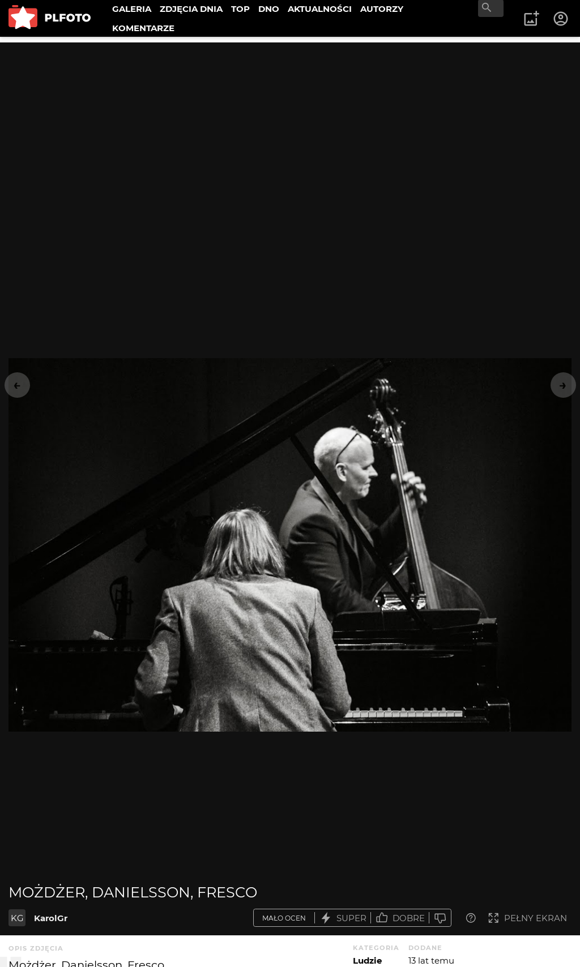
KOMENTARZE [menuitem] (143, 28)
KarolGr (50, 918)
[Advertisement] (290, 121)
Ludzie (367, 960)
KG (17, 918)
